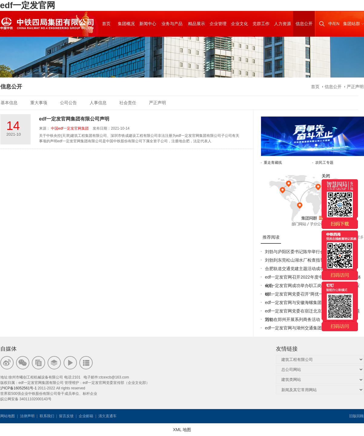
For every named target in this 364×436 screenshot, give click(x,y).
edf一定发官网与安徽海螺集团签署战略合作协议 (310, 302)
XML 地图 (182, 429)
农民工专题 (324, 162)
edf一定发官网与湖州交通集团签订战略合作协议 (310, 327)
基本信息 (9, 102)
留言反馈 (66, 416)
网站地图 (7, 416)
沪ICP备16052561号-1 (18, 388)
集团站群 (351, 23)
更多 (360, 237)
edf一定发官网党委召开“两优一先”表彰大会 (305, 294)
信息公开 (333, 86)
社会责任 (127, 102)
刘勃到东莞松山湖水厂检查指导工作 (299, 260)
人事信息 (98, 102)
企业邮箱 (86, 416)
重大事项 (38, 102)
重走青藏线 (273, 162)
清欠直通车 (107, 416)
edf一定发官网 (27, 5)
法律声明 (27, 416)
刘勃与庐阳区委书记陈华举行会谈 (297, 251)
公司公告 (68, 102)
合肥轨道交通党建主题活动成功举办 (299, 268)
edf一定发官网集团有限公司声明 (74, 118)
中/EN (333, 23)
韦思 (139, 416)
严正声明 (355, 86)
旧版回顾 (356, 416)
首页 (315, 86)
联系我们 (47, 416)
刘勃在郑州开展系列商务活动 (292, 319)
